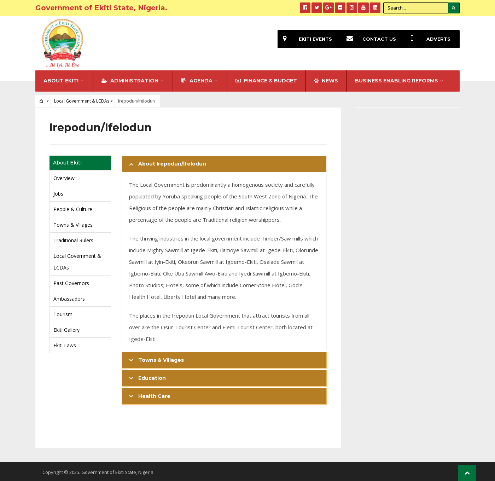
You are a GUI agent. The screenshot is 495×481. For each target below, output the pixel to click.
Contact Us (368, 39)
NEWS (326, 79)
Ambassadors (69, 297)
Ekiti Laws (64, 344)
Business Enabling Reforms (396, 79)
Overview (64, 176)
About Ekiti (60, 79)
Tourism (62, 312)
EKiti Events (305, 39)
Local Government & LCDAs (81, 100)
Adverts (427, 39)
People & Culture (72, 207)
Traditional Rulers (73, 239)
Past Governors (71, 281)
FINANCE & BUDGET (266, 79)
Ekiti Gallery (66, 328)
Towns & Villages (73, 223)
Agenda (196, 79)
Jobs (58, 192)
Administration (129, 79)
